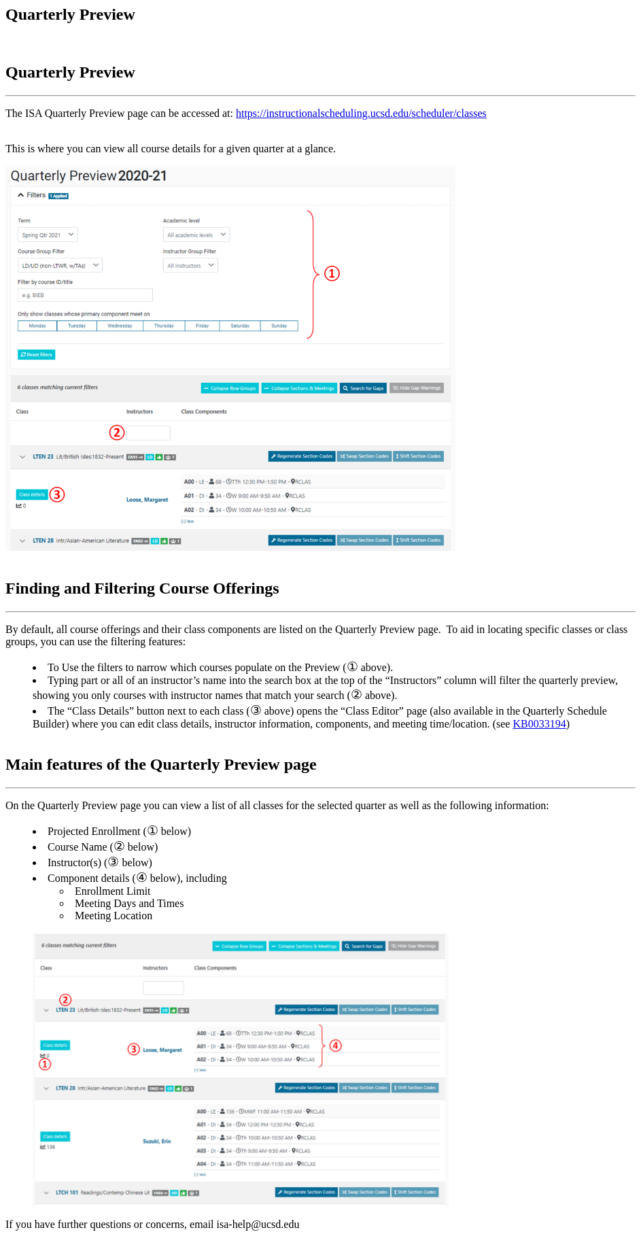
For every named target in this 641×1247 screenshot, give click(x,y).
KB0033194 (539, 724)
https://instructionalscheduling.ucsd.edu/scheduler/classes (361, 113)
